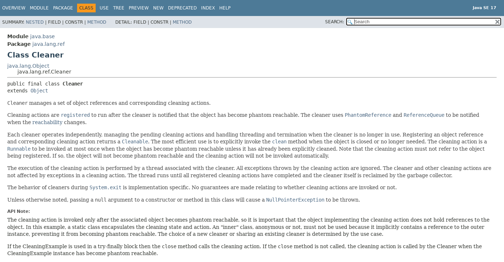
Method (96, 22)
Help (225, 8)
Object (39, 91)
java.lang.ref (48, 44)
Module (39, 8)
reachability (47, 122)
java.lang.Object (28, 66)
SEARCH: (334, 21)
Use (104, 8)
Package (63, 8)
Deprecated (182, 8)
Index (208, 8)
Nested (35, 22)
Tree (118, 8)
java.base (42, 36)
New (158, 8)
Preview (139, 8)
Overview (13, 8)
